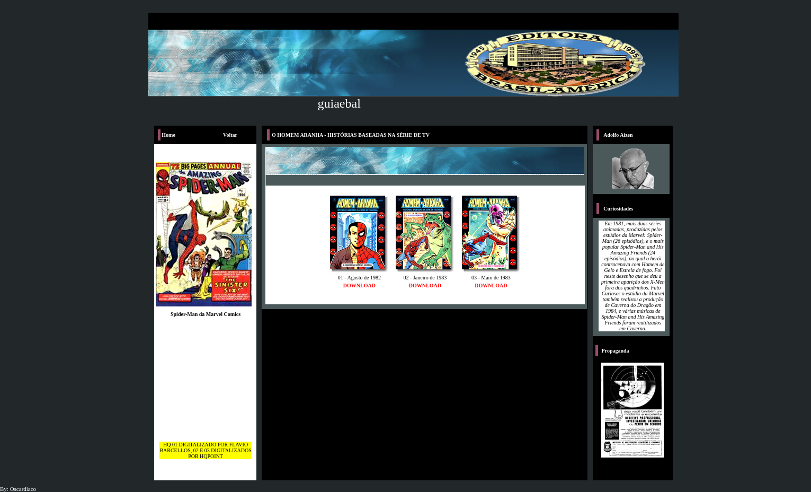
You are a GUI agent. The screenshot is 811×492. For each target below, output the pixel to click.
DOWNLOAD (359, 285)
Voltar (230, 135)
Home (168, 135)
